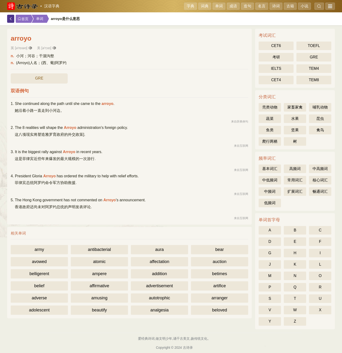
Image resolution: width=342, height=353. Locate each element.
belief (39, 285)
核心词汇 (320, 180)
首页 (23, 19)
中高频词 (320, 169)
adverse (39, 298)
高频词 (295, 169)
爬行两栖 (269, 141)
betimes (219, 273)
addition (159, 273)
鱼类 (270, 130)
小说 (304, 6)
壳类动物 (269, 107)
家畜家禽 (295, 107)
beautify (99, 310)
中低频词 (269, 180)
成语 (233, 6)
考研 (276, 57)
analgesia (159, 310)
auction (219, 261)
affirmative (99, 285)
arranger (219, 298)
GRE (39, 78)
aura (159, 249)
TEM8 (314, 80)
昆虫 (320, 119)
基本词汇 (269, 169)
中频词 (270, 191)
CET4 (276, 80)
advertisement (159, 285)
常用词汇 (295, 180)
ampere (99, 273)
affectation (159, 261)
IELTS (276, 68)
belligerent (39, 273)
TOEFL (314, 46)
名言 (262, 6)
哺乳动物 (320, 107)
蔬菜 (270, 119)
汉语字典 (51, 6)
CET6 (276, 46)
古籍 (290, 6)
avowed (39, 261)
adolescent (39, 310)
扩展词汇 (295, 191)
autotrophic (159, 298)
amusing (99, 298)
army (39, 249)
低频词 (270, 203)
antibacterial (99, 249)
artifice (219, 285)
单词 (219, 6)
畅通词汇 (320, 191)
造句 (247, 6)
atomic (99, 261)
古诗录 (188, 347)
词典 (205, 6)
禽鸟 (320, 130)
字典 (190, 6)
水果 (295, 119)
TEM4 (314, 68)
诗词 (276, 6)
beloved (219, 310)
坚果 (295, 130)
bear (219, 249)
